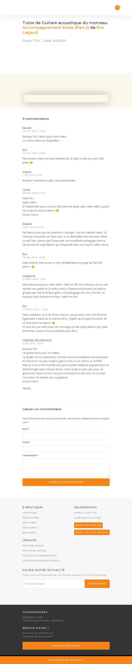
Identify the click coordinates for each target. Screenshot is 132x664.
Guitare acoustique (50, 45)
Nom (26, 429)
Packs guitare (31, 517)
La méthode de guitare (87, 517)
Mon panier (29, 532)
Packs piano (30, 522)
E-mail (27, 442)
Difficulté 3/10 (30, 45)
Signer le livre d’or (85, 512)
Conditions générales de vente (41, 560)
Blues (65, 45)
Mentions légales (33, 545)
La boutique (30, 512)
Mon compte (30, 527)
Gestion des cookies (35, 550)
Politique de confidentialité (40, 555)
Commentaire (30, 455)
